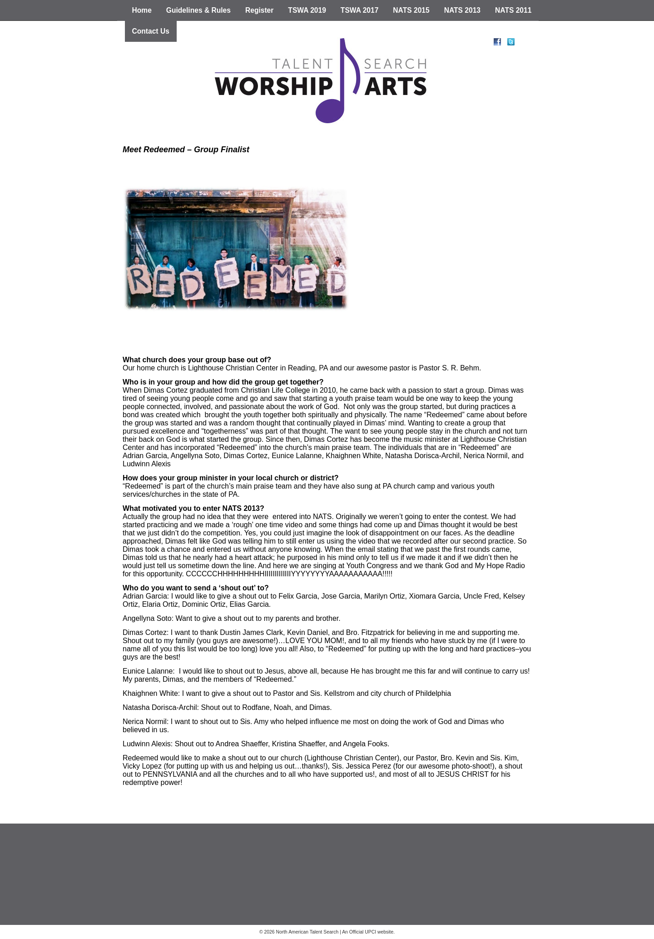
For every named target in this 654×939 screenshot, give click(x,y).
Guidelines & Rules (198, 10)
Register (259, 10)
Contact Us (150, 31)
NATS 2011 (513, 10)
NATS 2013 (462, 10)
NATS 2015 (411, 10)
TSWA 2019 (307, 10)
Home (142, 10)
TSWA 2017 (360, 10)
